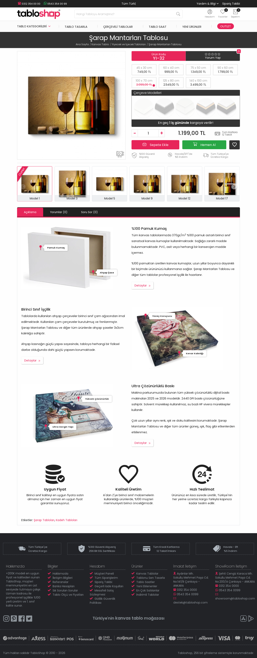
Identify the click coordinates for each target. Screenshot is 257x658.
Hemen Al (204, 144)
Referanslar (60, 582)
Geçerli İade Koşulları (109, 586)
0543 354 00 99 (53, 3)
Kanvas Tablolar (147, 573)
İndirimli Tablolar (147, 594)
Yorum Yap (213, 58)
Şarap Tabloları (44, 520)
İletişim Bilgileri (62, 578)
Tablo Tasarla (76, 26)
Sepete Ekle (155, 144)
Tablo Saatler (145, 582)
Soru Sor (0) (96, 212)
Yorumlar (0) (63, 212)
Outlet (225, 26)
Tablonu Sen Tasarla (150, 578)
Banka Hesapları (63, 586)
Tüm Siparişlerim (106, 578)
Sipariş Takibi (231, 4)
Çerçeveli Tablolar (118, 26)
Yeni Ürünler (191, 26)
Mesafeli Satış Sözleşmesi (102, 592)
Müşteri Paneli (104, 573)
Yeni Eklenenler (146, 586)
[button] (234, 186)
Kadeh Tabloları (66, 520)
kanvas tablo (129, 618)
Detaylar (141, 285)
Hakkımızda (60, 573)
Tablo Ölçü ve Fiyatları (68, 594)
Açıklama (31, 212)
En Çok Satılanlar (147, 590)
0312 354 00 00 (28, 3)
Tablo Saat (157, 26)
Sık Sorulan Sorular (65, 590)
